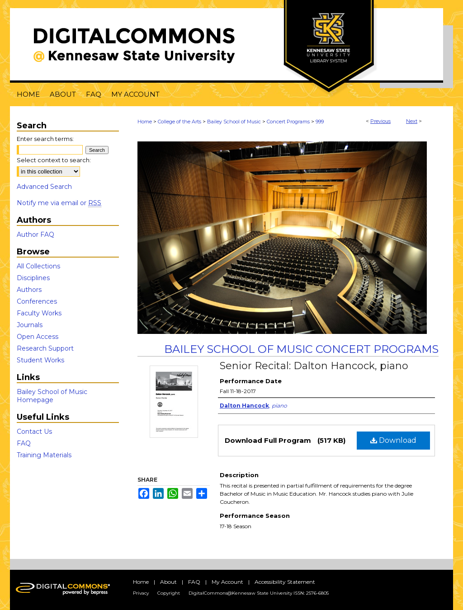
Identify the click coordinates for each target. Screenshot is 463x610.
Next (411, 121)
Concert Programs (288, 121)
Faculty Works (39, 313)
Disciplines (33, 278)
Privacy (141, 593)
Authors (29, 290)
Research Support (45, 348)
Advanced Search (44, 187)
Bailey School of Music (234, 121)
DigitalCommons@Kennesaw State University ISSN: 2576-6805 (259, 593)
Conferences (37, 301)
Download (393, 440)
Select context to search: (54, 160)
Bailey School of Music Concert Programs (301, 349)
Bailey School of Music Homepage (52, 396)
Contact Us (34, 431)
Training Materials (44, 455)
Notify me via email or (59, 203)
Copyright (168, 593)
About (168, 581)
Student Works (40, 360)
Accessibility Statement (285, 581)
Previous (380, 121)
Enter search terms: (45, 138)
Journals (30, 325)
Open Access (37, 337)
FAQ (24, 443)
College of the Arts (179, 121)
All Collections (38, 266)
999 (320, 121)
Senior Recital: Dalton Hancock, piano (314, 366)
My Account (227, 581)
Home (144, 121)
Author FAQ (35, 234)
